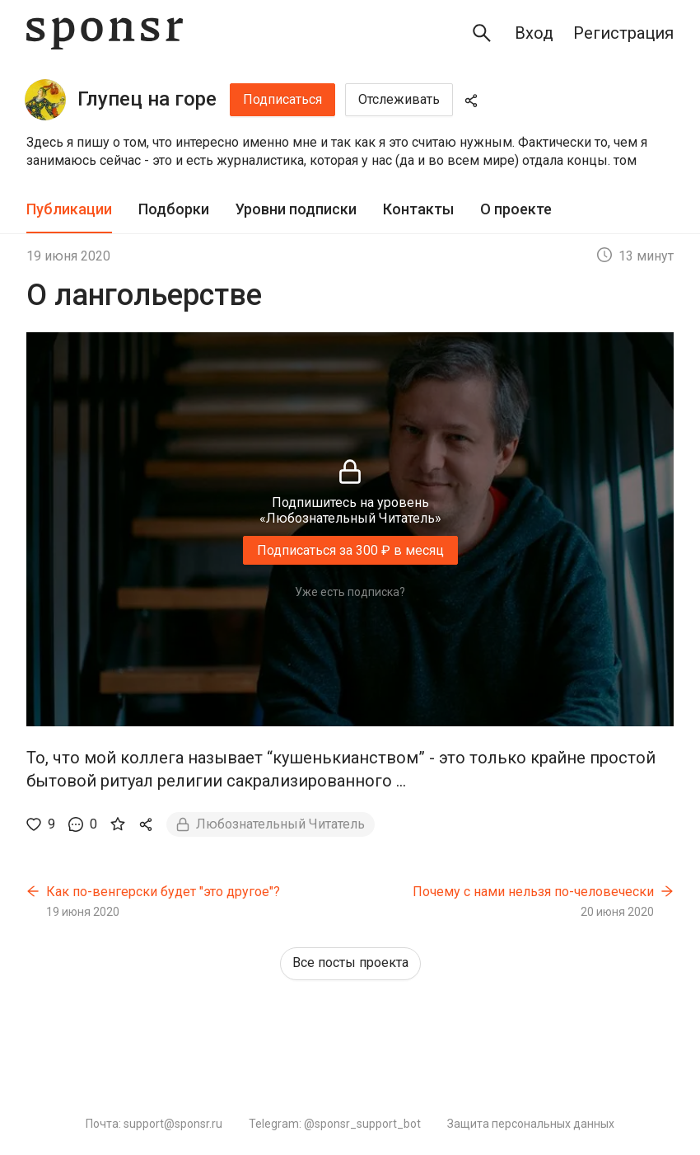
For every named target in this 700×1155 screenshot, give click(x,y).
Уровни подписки (296, 209)
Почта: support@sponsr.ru (154, 1123)
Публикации (69, 209)
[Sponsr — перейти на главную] (104, 33)
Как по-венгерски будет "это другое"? (163, 891)
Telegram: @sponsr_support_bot (335, 1123)
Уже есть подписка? (350, 592)
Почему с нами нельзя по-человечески (533, 891)
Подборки (173, 209)
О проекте (516, 209)
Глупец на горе (147, 98)
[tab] (69, 210)
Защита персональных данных (530, 1123)
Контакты (418, 209)
